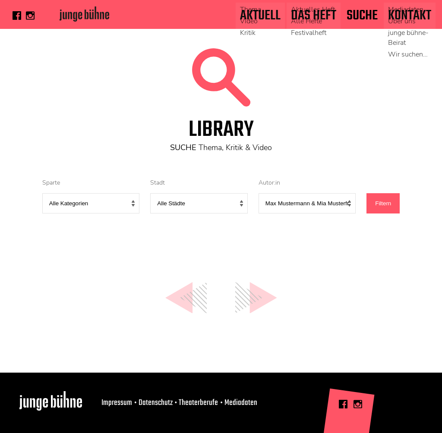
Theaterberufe (198, 402)
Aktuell (260, 16)
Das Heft (313, 16)
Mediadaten (240, 402)
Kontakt (409, 16)
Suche (362, 16)
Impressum (116, 402)
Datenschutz (156, 402)
